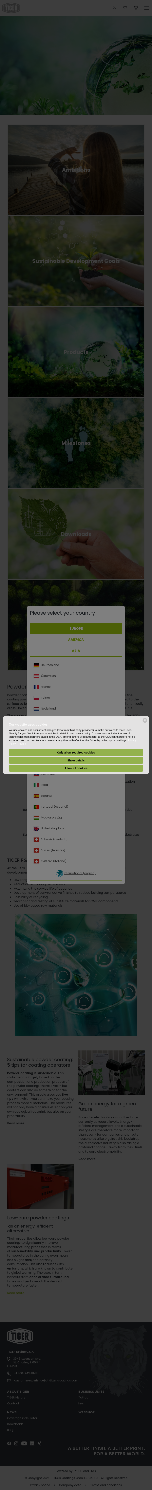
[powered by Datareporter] (145, 722)
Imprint (22, 743)
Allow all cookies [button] (76, 768)
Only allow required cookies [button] (76, 752)
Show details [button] (76, 760)
